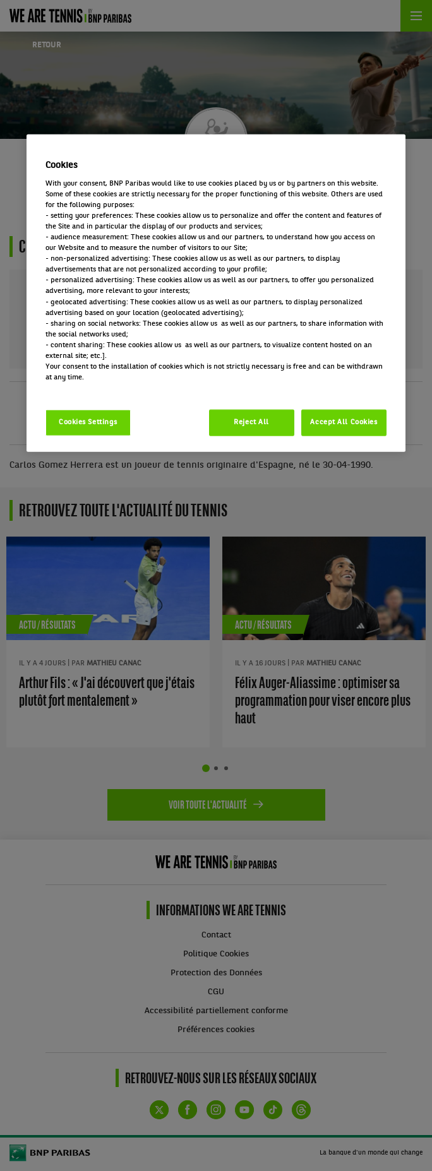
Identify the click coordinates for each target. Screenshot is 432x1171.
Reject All (251, 422)
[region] (216, 293)
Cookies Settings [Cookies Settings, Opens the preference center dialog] (88, 422)
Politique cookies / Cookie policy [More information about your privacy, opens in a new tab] (101, 388)
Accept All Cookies (343, 422)
